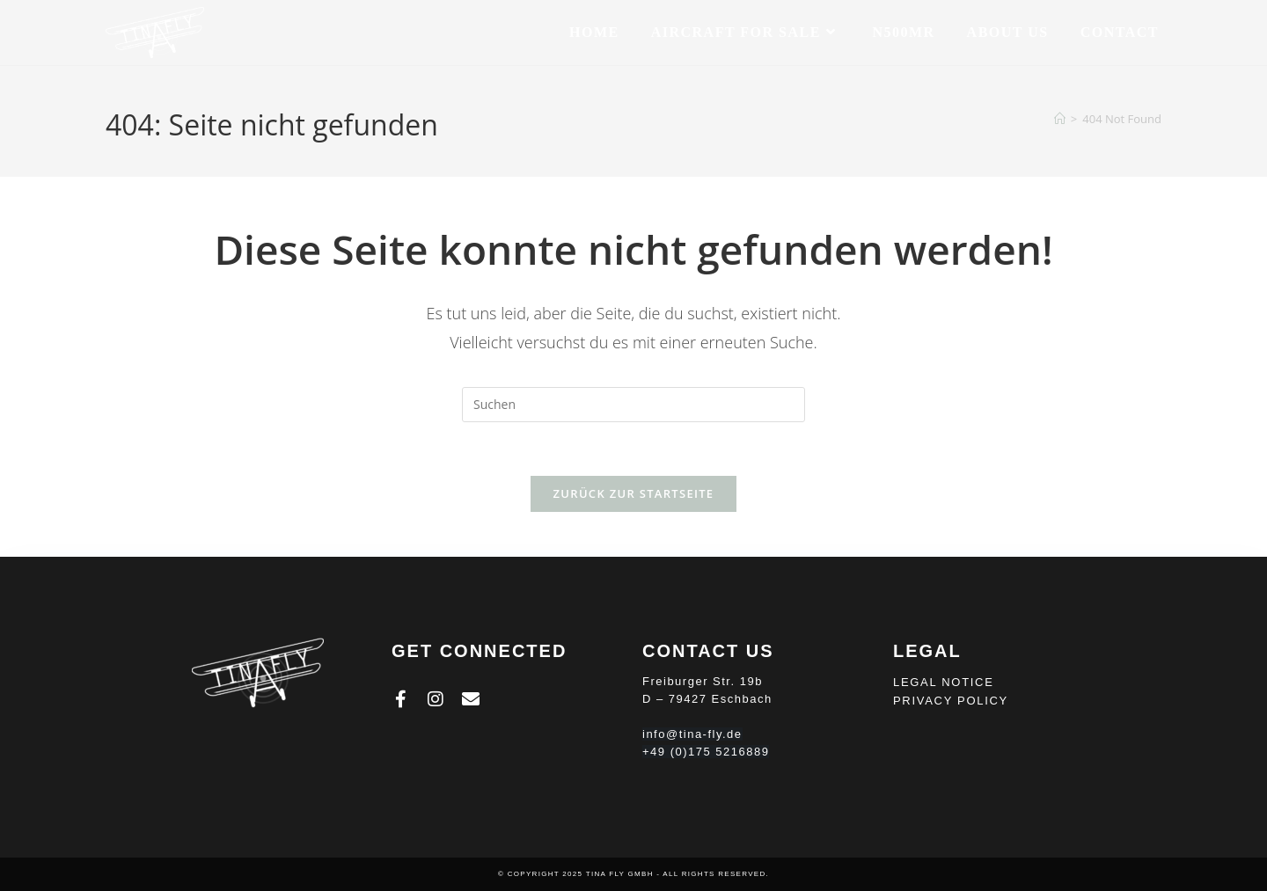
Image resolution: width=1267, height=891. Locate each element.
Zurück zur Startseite (633, 493)
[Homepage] (1060, 119)
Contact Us (708, 651)
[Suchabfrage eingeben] (633, 404)
